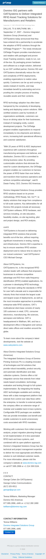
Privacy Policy (15, 554)
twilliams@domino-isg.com (15, 507)
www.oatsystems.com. (13, 345)
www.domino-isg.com (32, 463)
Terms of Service (27, 554)
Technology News (30, 25)
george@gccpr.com (11, 490)
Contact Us (9, 532)
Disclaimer (5, 554)
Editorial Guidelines (25, 557)
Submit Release (39, 3)
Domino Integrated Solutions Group (18, 525)
